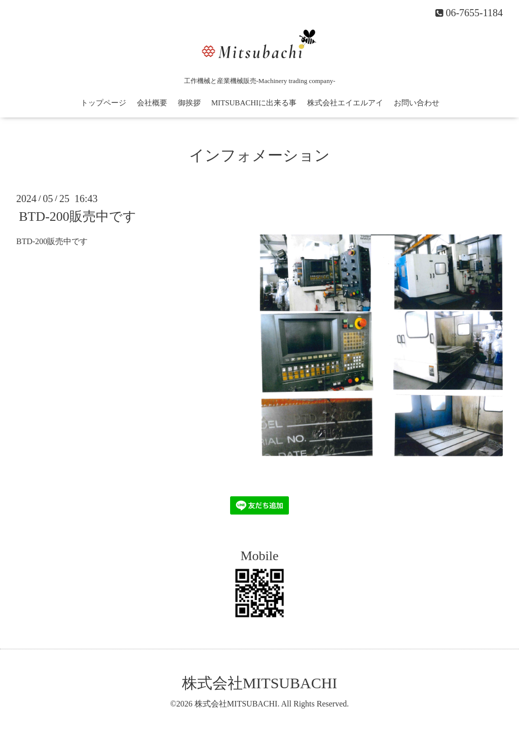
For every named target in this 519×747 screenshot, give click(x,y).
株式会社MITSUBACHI (260, 683)
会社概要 (152, 103)
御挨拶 (189, 103)
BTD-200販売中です (77, 216)
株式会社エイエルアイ (345, 103)
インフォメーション (259, 155)
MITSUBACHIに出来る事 (253, 103)
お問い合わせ (416, 103)
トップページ (103, 103)
